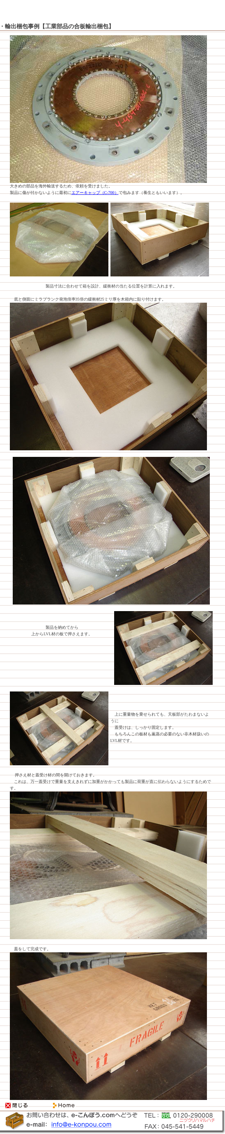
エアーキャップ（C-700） (95, 192)
